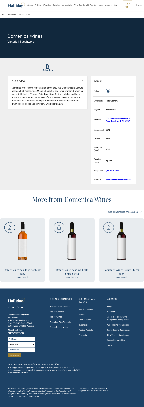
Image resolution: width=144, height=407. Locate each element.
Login (139, 5)
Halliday (16, 5)
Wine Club (67, 5)
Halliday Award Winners (59, 306)
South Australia (85, 320)
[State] (21, 344)
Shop (116, 5)
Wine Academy (81, 5)
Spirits (38, 5)
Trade (109, 345)
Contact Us (111, 312)
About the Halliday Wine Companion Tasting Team (117, 318)
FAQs (109, 306)
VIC (3, 14)
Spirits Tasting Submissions (118, 330)
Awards (108, 5)
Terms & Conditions (98, 388)
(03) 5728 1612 (112, 171)
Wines (30, 5)
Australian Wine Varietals (60, 322)
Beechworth (12, 14)
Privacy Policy (84, 388)
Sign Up (128, 5)
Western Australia (86, 330)
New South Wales (86, 309)
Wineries (47, 5)
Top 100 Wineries (57, 312)
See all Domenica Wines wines (123, 212)
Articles (56, 5)
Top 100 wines (56, 317)
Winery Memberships (116, 340)
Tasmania (83, 335)
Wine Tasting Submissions (118, 325)
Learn (100, 5)
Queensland (83, 325)
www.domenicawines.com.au (118, 179)
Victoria (82, 315)
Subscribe (14, 355)
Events (93, 5)
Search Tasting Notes (59, 327)
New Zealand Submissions (118, 335)
